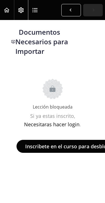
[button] (7, 10)
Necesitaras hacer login (52, 124)
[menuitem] (21, 10)
